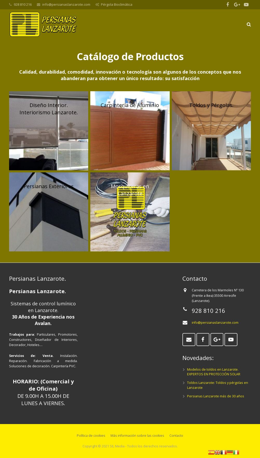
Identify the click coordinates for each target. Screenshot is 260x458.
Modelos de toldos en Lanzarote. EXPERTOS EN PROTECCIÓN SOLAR (213, 372)
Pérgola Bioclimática (116, 4)
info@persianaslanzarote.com (66, 4)
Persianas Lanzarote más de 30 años (215, 396)
